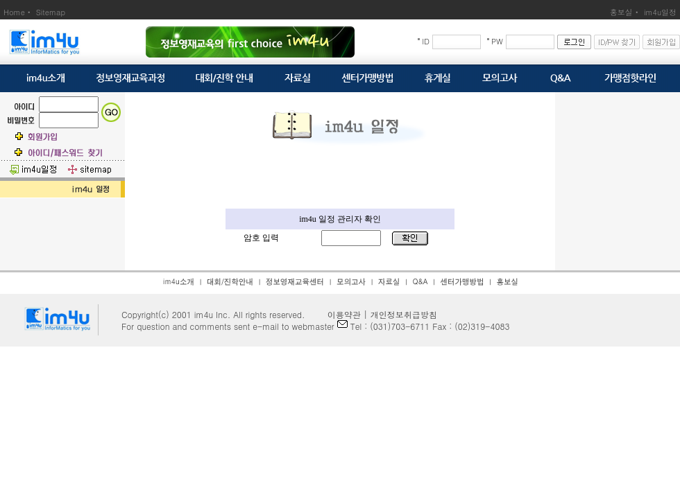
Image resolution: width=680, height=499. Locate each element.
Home (14, 12)
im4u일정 (660, 12)
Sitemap (50, 12)
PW (497, 41)
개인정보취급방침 (404, 314)
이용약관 (340, 314)
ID (426, 41)
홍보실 (621, 12)
